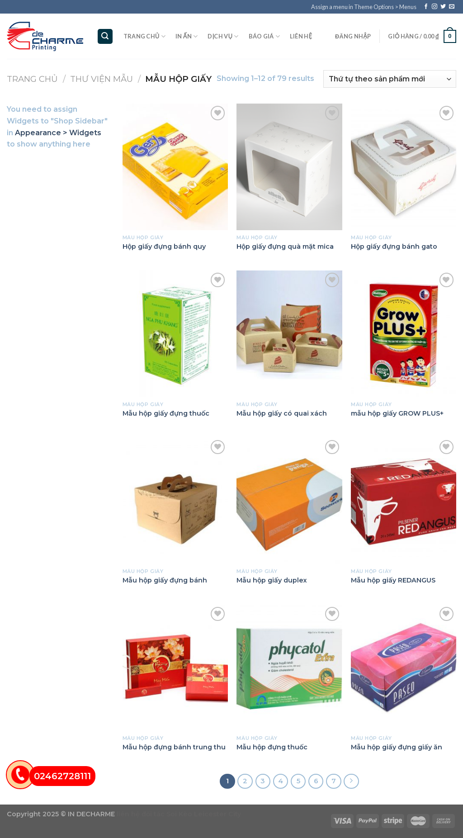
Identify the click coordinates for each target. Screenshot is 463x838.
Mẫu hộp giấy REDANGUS (393, 580)
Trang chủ (144, 36)
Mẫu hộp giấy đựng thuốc (166, 413)
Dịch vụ (223, 36)
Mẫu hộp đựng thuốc (271, 747)
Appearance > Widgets (58, 132)
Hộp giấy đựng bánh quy (164, 246)
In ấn (186, 36)
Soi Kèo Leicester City (203, 814)
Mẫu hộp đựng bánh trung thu (174, 747)
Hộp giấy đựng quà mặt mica (285, 246)
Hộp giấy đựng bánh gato (394, 246)
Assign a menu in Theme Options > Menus (363, 6)
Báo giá (264, 36)
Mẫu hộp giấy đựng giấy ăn (396, 747)
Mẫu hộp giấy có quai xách (281, 413)
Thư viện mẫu (101, 79)
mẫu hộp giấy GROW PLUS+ (397, 413)
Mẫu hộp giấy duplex (271, 580)
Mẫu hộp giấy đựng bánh (165, 580)
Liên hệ (301, 36)
